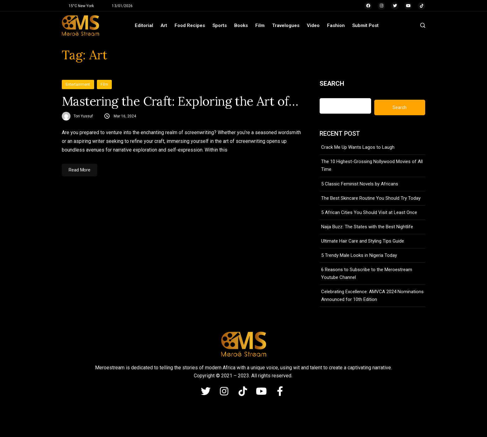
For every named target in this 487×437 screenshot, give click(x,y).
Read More (79, 170)
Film (260, 25)
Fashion (336, 25)
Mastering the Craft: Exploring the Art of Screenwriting (181, 101)
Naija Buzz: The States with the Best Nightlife (367, 227)
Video (313, 25)
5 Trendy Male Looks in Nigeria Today (359, 255)
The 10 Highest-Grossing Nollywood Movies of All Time (372, 165)
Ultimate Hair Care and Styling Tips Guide (362, 241)
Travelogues (285, 25)
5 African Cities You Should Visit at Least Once (369, 212)
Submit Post (365, 25)
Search (332, 83)
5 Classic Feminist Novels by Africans (359, 184)
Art (164, 25)
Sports (219, 25)
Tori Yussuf (83, 116)
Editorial (144, 25)
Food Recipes (190, 25)
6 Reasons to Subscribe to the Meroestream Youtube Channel (366, 273)
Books (241, 25)
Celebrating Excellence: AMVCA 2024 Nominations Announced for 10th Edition (372, 295)
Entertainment (78, 84)
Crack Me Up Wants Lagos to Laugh (357, 147)
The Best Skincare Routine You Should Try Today (371, 198)
